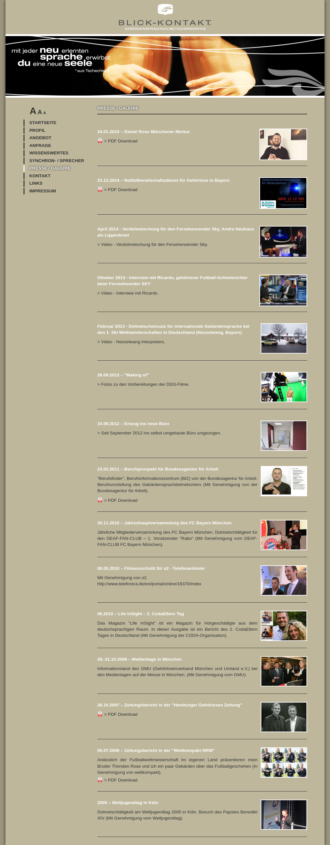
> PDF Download (202, 484)
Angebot (40, 137)
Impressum (42, 191)
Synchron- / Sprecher (56, 160)
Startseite (42, 122)
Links (36, 183)
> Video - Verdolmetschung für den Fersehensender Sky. (152, 244)
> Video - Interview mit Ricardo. (128, 293)
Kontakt (40, 175)
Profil (37, 130)
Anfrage (40, 145)
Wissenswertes (48, 153)
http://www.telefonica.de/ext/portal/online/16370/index (149, 583)
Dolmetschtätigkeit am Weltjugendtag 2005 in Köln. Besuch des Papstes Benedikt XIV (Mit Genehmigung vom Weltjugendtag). (202, 810)
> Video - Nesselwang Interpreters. (131, 341)
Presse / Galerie (50, 168)
